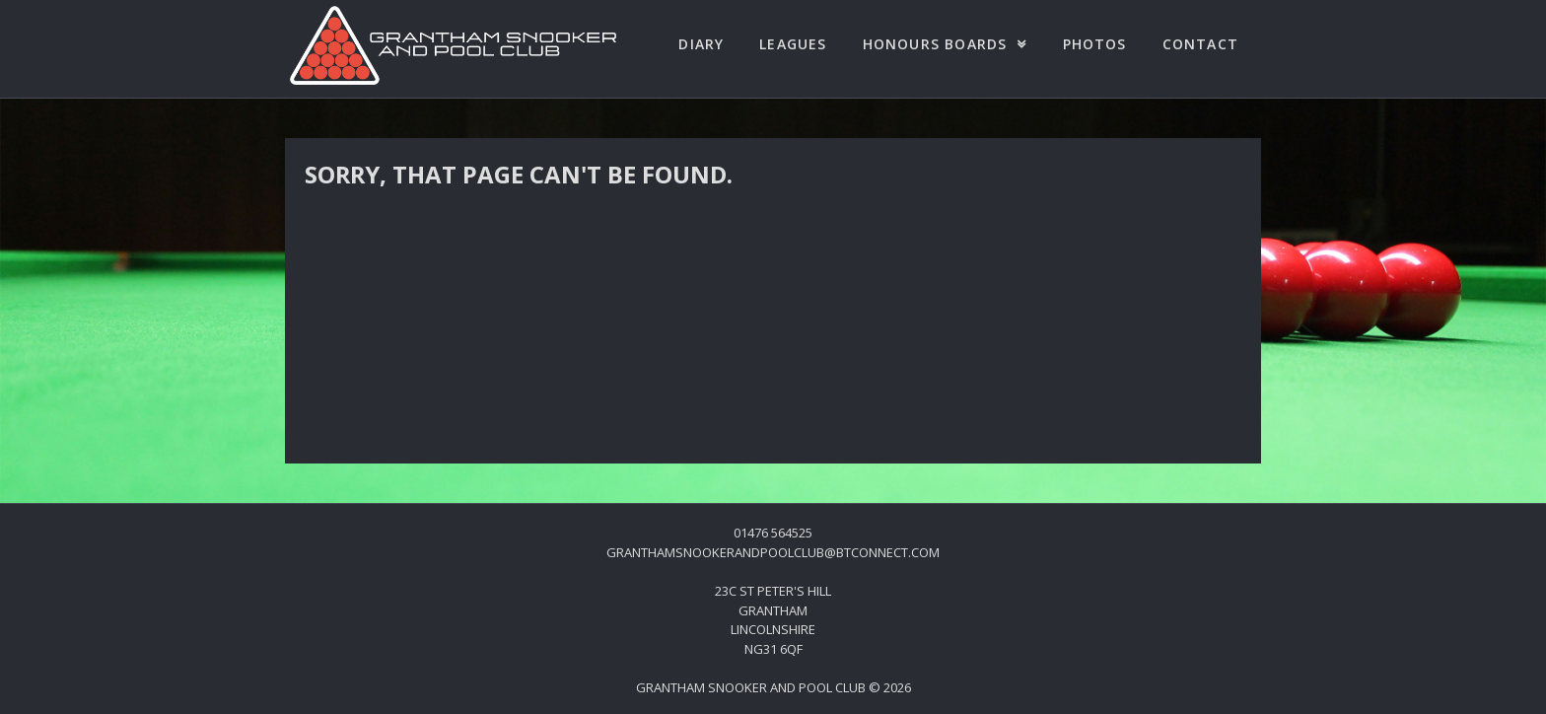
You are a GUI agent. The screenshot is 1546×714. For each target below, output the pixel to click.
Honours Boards (935, 44)
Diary (701, 44)
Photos (1095, 44)
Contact (1200, 44)
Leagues (792, 44)
